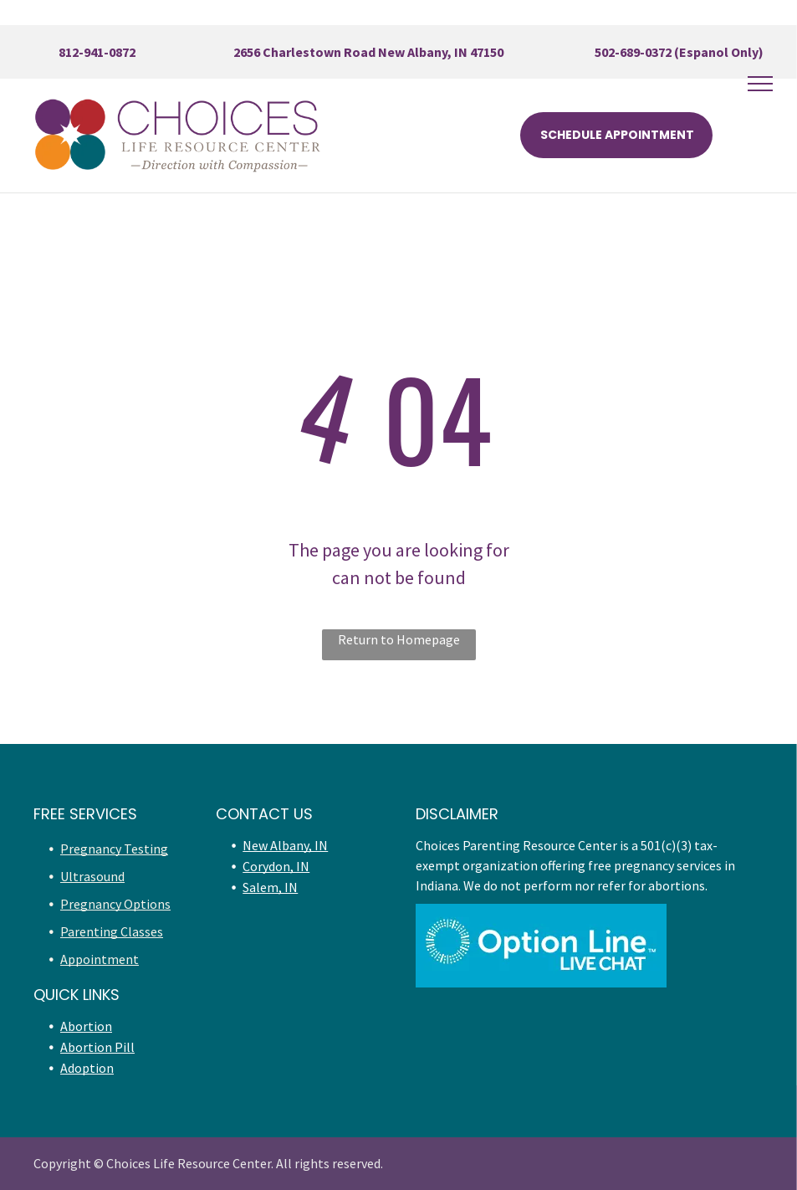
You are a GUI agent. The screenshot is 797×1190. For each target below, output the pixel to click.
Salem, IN (270, 887)
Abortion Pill (97, 1047)
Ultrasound (92, 876)
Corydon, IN (276, 866)
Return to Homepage (399, 639)
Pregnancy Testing (114, 848)
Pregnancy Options (115, 903)
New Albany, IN (285, 845)
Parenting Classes (111, 931)
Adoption (87, 1067)
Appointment (99, 959)
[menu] (760, 83)
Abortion (86, 1026)
